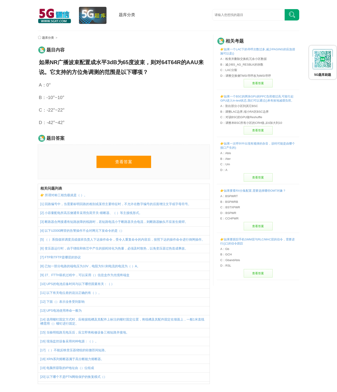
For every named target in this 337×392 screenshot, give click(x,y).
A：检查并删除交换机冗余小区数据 (243, 59)
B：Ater (225, 158)
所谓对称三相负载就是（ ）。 (66, 195)
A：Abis (225, 153)
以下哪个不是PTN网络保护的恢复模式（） (76, 377)
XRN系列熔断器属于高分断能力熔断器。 (75, 359)
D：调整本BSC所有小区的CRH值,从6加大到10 (251, 123)
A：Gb (224, 249)
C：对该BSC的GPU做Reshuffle (241, 117)
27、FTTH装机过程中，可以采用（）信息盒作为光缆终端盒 (87, 275)
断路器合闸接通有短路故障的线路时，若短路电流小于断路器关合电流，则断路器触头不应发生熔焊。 (116, 222)
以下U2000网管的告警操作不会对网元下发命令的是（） (84, 230)
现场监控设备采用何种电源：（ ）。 (72, 341)
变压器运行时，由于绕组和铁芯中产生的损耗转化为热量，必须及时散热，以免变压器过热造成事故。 (116, 248)
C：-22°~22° (52, 109)
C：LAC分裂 (228, 70)
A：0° (45, 84)
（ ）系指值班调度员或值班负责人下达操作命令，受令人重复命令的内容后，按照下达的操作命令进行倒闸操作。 (125, 239)
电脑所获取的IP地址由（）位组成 (70, 368)
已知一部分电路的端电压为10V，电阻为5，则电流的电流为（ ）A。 (92, 266)
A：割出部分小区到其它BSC (239, 106)
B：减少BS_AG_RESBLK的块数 (241, 64)
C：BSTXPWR (230, 207)
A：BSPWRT (229, 196)
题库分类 (127, 15)
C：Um (225, 164)
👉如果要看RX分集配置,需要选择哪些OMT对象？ (253, 190)
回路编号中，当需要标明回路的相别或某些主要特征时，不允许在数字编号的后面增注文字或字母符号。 (118, 204)
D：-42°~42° (52, 122)
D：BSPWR (228, 213)
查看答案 (123, 162)
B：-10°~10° (51, 97)
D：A (223, 170)
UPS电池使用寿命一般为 (64, 310)
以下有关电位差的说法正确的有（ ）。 (73, 293)
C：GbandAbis (230, 260)
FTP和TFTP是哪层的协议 (63, 257)
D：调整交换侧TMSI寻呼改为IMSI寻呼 (245, 75)
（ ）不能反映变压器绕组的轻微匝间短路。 (77, 350)
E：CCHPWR (229, 218)
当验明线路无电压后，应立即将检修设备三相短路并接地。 (87, 332)
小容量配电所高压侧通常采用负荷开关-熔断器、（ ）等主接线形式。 (93, 213)
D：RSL (225, 265)
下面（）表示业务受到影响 (65, 301)
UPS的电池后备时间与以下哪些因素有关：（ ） (80, 284)
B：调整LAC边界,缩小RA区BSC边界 (244, 111)
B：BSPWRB (229, 202)
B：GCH (226, 254)
